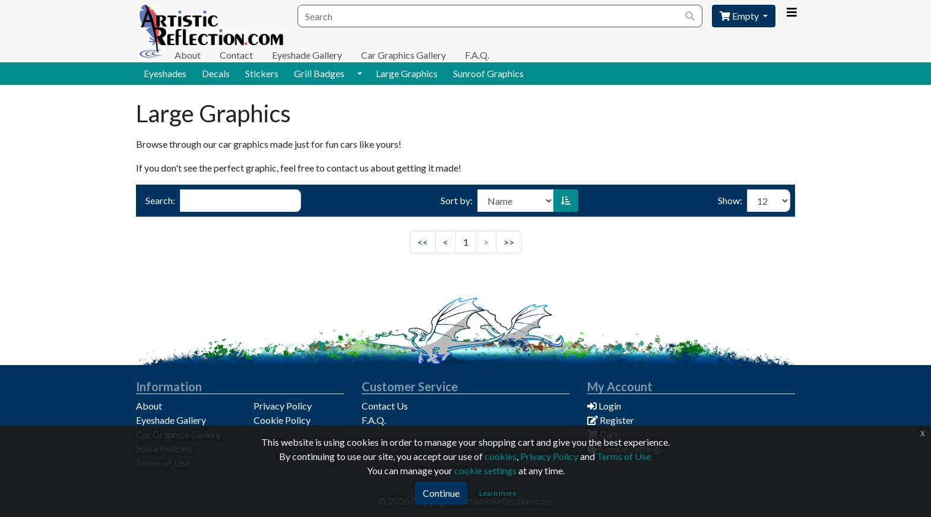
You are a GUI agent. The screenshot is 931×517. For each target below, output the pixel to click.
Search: (160, 200)
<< (422, 242)
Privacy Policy (283, 405)
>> (509, 242)
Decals (216, 73)
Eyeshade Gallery (307, 55)
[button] (360, 73)
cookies (500, 456)
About (188, 55)
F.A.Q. (477, 55)
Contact (236, 55)
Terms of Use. (625, 456)
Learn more (498, 493)
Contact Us (385, 405)
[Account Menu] (791, 12)
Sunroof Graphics (488, 73)
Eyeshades (165, 73)
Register (610, 420)
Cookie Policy (282, 420)
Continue (441, 493)
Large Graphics (407, 73)
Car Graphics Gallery (403, 55)
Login (604, 405)
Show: (730, 200)
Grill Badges (319, 73)
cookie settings (485, 470)
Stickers (261, 73)
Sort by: (457, 200)
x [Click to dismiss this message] (922, 433)
